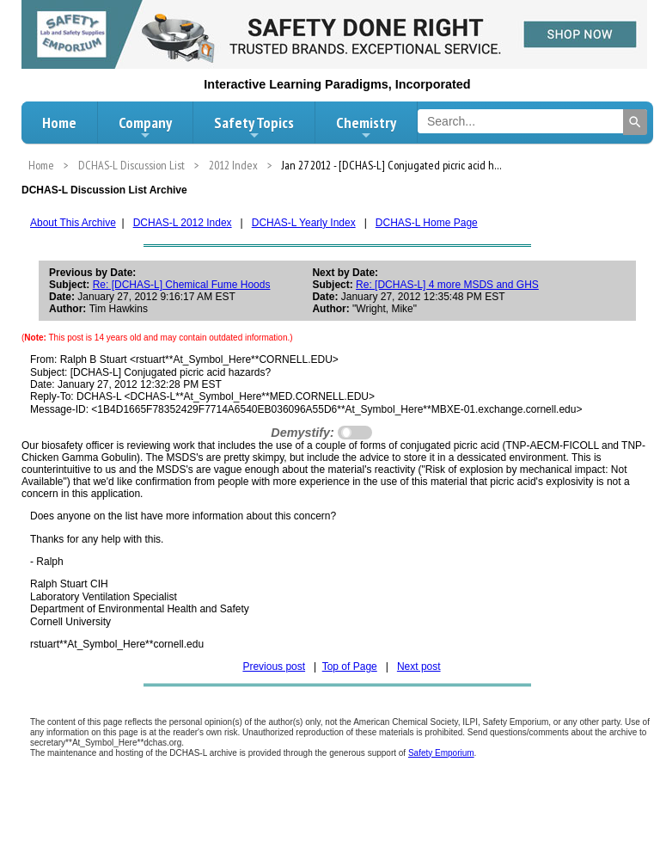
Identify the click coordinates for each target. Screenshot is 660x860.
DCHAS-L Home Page (427, 223)
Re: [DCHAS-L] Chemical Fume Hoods (182, 285)
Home (59, 122)
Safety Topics (254, 127)
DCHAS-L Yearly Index (304, 223)
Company (145, 127)
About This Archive (73, 223)
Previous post (273, 666)
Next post (419, 666)
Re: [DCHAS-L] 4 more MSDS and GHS (447, 285)
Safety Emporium (441, 753)
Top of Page (349, 666)
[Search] (635, 122)
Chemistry (366, 127)
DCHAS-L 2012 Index (182, 223)
